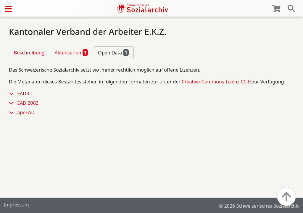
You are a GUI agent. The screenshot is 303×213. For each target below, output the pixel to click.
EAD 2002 (27, 103)
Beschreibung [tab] (29, 52)
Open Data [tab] (113, 52)
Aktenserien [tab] (71, 52)
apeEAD (26, 112)
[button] (13, 93)
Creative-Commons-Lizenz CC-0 (216, 81)
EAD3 (23, 93)
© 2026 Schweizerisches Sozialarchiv (259, 206)
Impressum (16, 204)
